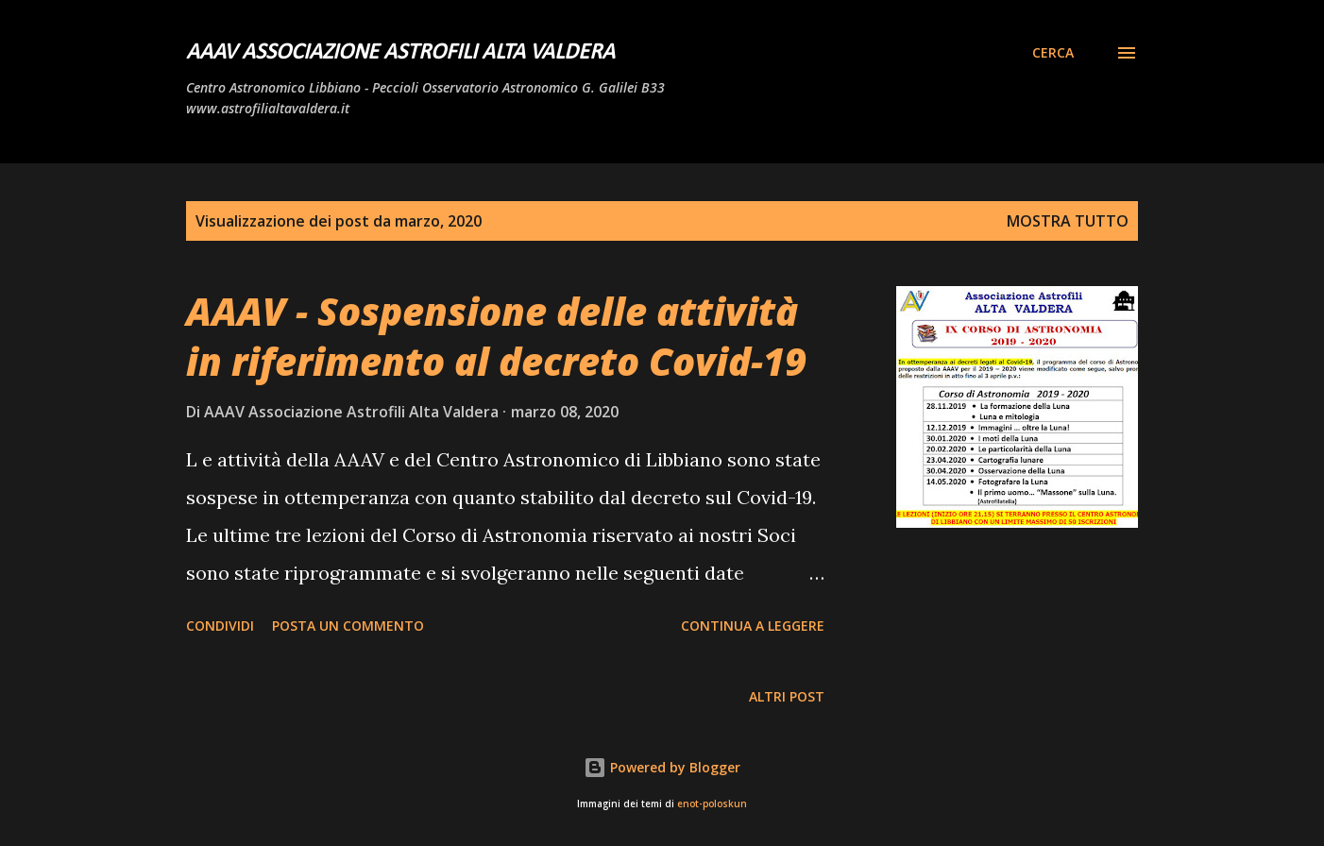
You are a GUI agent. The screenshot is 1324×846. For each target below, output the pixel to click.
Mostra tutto (1068, 221)
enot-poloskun (712, 804)
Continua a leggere (752, 625)
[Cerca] (1053, 53)
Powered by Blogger (662, 767)
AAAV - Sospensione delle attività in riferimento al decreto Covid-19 (496, 336)
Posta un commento (348, 625)
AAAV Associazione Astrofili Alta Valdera (400, 53)
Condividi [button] (220, 625)
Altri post (786, 696)
